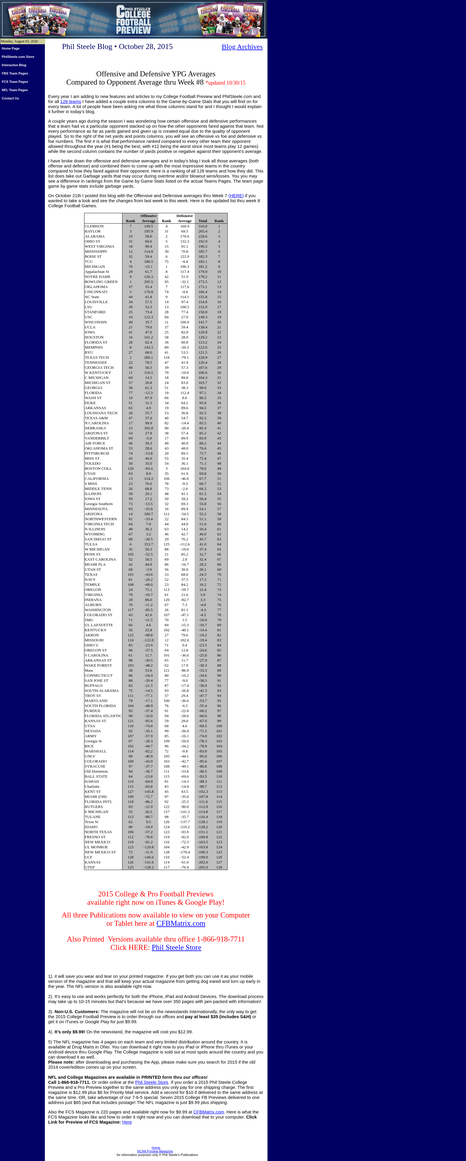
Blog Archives (242, 46)
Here (127, 1121)
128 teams (70, 101)
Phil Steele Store (176, 947)
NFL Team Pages (15, 90)
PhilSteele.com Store (18, 56)
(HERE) (236, 195)
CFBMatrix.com (180, 923)
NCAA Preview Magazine (155, 1151)
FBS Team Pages (15, 73)
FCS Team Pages (15, 81)
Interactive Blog (14, 65)
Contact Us (10, 98)
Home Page (11, 48)
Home (156, 1147)
